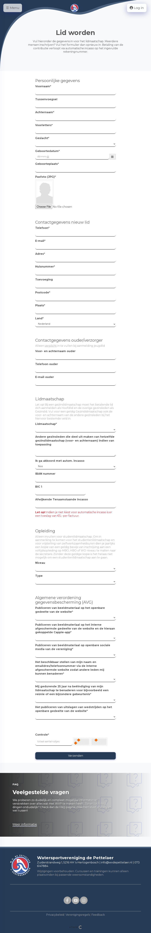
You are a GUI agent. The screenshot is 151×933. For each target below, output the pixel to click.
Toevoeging (44, 279)
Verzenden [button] (75, 755)
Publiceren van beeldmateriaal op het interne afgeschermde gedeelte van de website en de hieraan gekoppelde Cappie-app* (75, 628)
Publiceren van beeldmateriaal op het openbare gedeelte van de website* (70, 609)
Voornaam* (43, 86)
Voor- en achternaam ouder (55, 351)
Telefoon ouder (46, 364)
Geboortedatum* (47, 151)
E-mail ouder (44, 377)
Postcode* (42, 292)
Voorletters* (44, 125)
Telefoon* (42, 228)
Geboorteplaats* (47, 163)
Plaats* (40, 305)
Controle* (42, 734)
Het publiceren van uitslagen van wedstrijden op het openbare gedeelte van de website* (73, 709)
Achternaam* (44, 112)
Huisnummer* (45, 266)
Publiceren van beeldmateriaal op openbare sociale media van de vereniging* (72, 647)
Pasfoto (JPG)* (45, 176)
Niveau (40, 562)
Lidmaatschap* (46, 424)
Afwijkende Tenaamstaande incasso (61, 499)
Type (39, 575)
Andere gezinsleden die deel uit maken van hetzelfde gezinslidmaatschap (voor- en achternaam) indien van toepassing (74, 440)
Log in (136, 8)
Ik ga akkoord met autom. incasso (59, 460)
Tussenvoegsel (46, 99)
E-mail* (40, 240)
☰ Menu (12, 8)
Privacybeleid (55, 914)
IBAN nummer (45, 473)
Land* (39, 318)
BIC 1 (38, 486)
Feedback (98, 914)
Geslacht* (42, 138)
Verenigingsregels (78, 914)
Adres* (40, 253)
